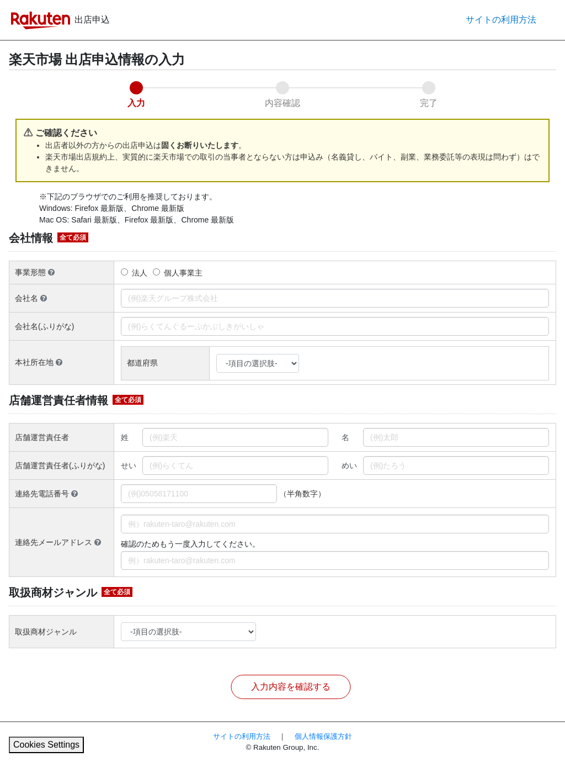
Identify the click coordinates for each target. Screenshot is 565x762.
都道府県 (143, 362)
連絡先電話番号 (46, 493)
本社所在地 (38, 362)
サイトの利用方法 (501, 19)
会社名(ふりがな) (44, 326)
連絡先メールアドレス (58, 542)
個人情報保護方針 (323, 736)
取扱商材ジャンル (46, 631)
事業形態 (35, 272)
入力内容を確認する (291, 686)
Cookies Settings (46, 744)
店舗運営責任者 (42, 437)
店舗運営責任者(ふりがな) (60, 465)
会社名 (31, 298)
